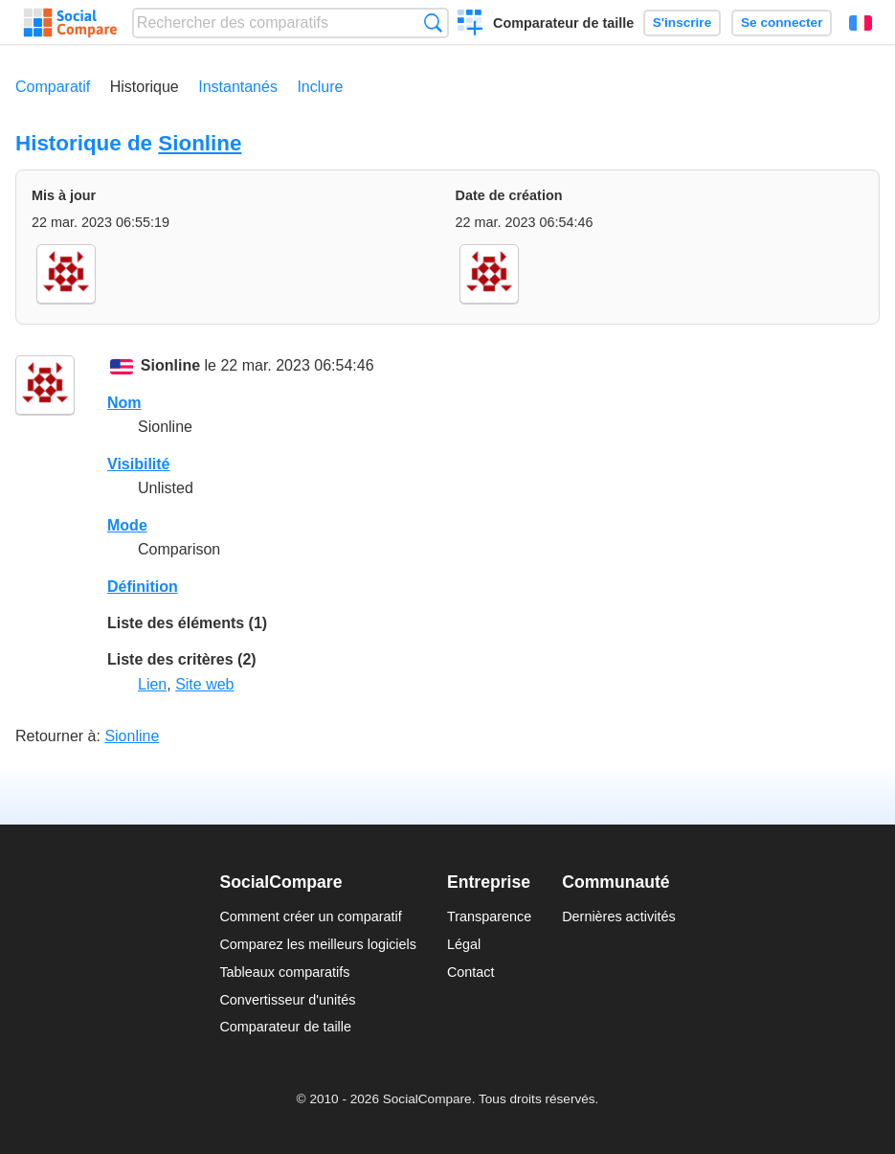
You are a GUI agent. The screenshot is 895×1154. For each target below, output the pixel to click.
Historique (144, 87)
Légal (464, 944)
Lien (152, 684)
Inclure (320, 87)
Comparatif (52, 87)
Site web (204, 684)
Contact (471, 972)
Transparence (489, 916)
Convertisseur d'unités (287, 999)
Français (860, 23)
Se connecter (781, 22)
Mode (127, 525)
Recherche (433, 22)
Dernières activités (618, 916)
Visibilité (138, 464)
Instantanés (238, 87)
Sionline (199, 143)
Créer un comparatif (470, 24)
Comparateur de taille (563, 23)
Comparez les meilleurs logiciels (317, 944)
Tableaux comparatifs (284, 972)
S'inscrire (682, 22)
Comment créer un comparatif (310, 916)
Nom (124, 403)
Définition (142, 586)
